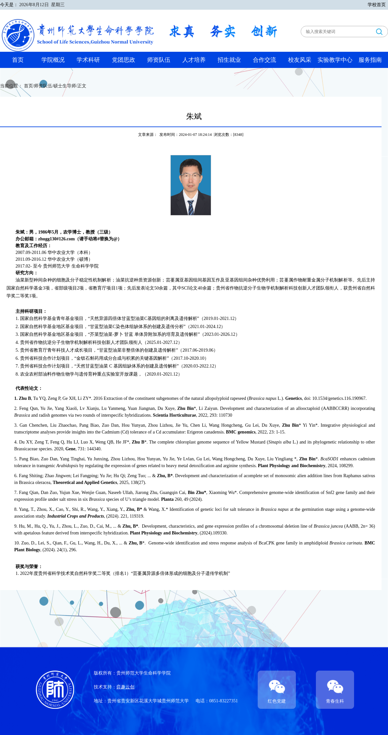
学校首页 (377, 4)
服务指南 (370, 60)
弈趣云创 (125, 687)
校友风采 (299, 60)
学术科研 (88, 60)
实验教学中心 (335, 60)
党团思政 (123, 60)
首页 (18, 60)
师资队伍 (158, 60)
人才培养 (194, 60)
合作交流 (264, 60)
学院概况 (53, 60)
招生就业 (229, 60)
